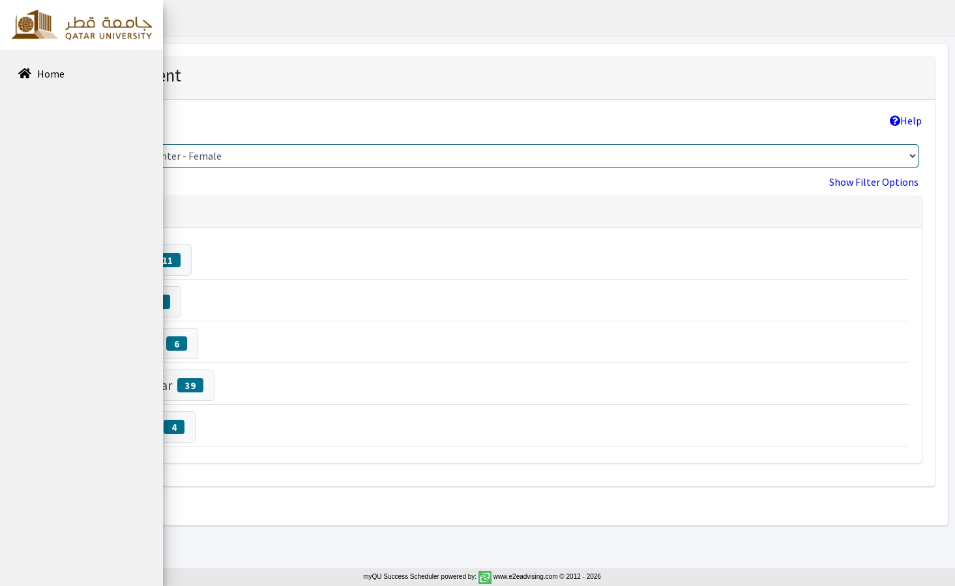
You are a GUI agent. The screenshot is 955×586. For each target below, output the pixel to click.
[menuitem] (81, 75)
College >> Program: (245, 120)
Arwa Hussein (279, 426)
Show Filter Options (873, 181)
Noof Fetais (277, 260)
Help (906, 120)
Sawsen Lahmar (288, 385)
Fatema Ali (272, 301)
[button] (183, 18)
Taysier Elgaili (280, 343)
